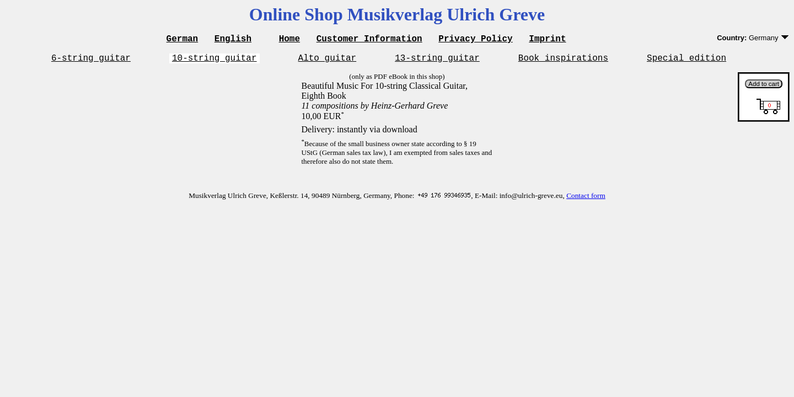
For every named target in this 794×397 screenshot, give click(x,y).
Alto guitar (327, 61)
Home (289, 40)
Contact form (585, 199)
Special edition (686, 61)
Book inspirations (563, 61)
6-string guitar (91, 61)
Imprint (547, 40)
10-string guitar (214, 61)
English (232, 40)
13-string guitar (437, 61)
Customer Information (369, 40)
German (182, 40)
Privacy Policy (475, 40)
